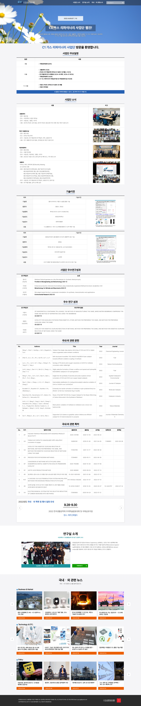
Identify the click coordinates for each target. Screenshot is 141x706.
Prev (20, 508)
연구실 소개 (85, 2)
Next (121, 508)
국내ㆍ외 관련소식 (97, 2)
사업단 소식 (76, 2)
